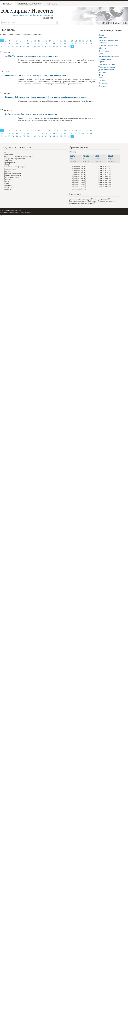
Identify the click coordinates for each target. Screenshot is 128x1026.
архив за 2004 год (104, 187)
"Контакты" (28, 212)
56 (20, 46)
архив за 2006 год (104, 183)
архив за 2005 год (104, 185)
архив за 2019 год (79, 181)
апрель (110, 156)
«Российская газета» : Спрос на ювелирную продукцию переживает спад (36, 75)
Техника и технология (106, 67)
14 (50, 41)
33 (28, 44)
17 (61, 41)
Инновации (102, 38)
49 (87, 44)
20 (72, 41)
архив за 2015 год (79, 189)
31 (20, 44)
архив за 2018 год (79, 183)
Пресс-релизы (103, 51)
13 (46, 41)
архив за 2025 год (79, 168)
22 (80, 41)
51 (2, 46)
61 (39, 46)
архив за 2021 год (79, 177)
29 (13, 44)
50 (91, 44)
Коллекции (102, 83)
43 (65, 44)
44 (68, 44)
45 (72, 44)
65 (54, 46)
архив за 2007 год (104, 181)
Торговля (101, 62)
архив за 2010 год (104, 175)
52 (6, 46)
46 (76, 44)
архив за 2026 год (79, 166)
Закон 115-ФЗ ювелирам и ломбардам (18, 157)
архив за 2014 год (104, 166)
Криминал (102, 80)
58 (28, 46)
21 (76, 41)
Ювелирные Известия (27, 11)
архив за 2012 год (104, 170)
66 (57, 46)
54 (13, 46)
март (97, 156)
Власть (101, 35)
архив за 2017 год (79, 185)
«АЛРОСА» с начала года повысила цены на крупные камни (31, 56)
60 (35, 46)
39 (50, 44)
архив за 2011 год (104, 172)
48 (83, 44)
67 (61, 46)
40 (54, 44)
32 (24, 44)
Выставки (102, 72)
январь (72, 156)
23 (83, 41)
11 (39, 41)
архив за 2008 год (104, 179)
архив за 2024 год (79, 170)
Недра (100, 75)
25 (91, 41)
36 (39, 44)
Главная (7, 4)
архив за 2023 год (79, 172)
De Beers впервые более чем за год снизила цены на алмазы (31, 114)
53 (9, 46)
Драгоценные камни (106, 70)
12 (43, 41)
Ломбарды (102, 86)
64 (50, 46)
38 (46, 44)
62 (43, 46)
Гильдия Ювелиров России (108, 46)
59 (31, 46)
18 (65, 41)
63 (46, 46)
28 (9, 44)
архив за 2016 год (79, 187)
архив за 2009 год (104, 177)
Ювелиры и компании (106, 64)
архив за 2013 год (104, 168)
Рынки (100, 78)
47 (80, 44)
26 (2, 44)
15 (54, 41)
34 (31, 44)
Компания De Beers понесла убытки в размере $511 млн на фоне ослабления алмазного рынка (45, 97)
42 (61, 44)
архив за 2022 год (79, 175)
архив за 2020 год (79, 179)
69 (68, 46)
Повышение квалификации (108, 56)
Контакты (52, 4)
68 (65, 46)
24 (87, 41)
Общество (102, 48)
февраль (86, 156)
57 (24, 46)
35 (35, 44)
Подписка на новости (29, 4)
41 (57, 44)
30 (17, 44)
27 (6, 44)
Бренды (101, 54)
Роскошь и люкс (104, 59)
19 (68, 41)
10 (35, 41)
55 (17, 46)
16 (57, 41)
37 (43, 44)
